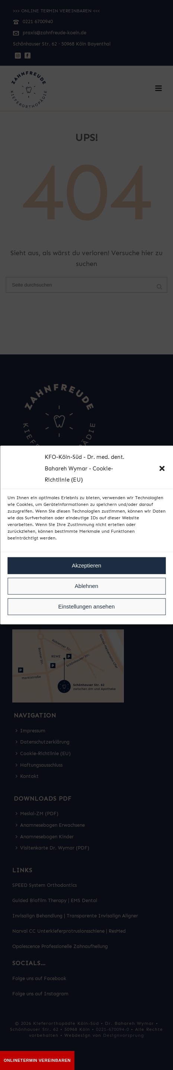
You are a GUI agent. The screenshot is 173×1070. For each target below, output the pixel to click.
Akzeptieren (86, 565)
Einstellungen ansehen (86, 606)
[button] (162, 468)
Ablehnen (86, 586)
